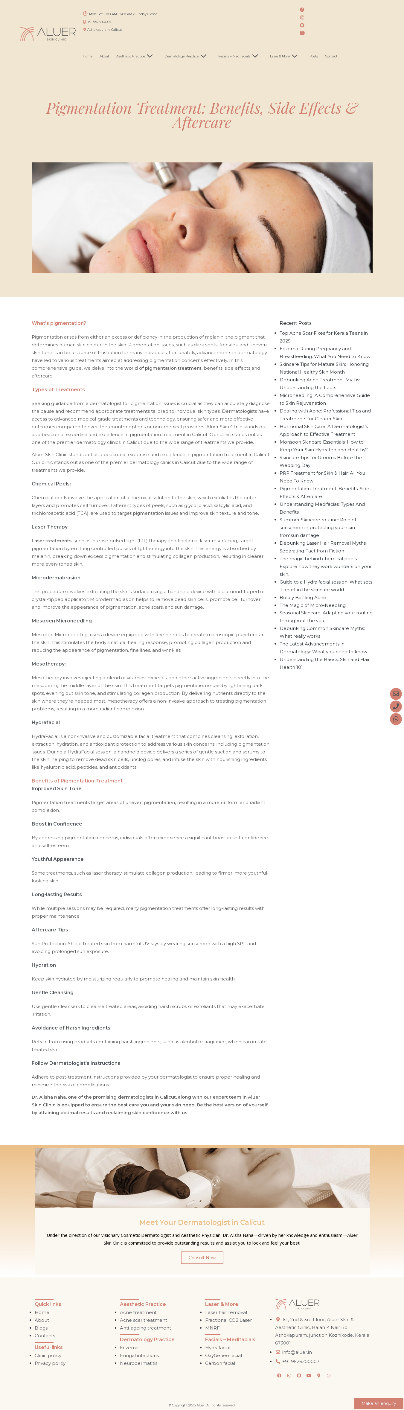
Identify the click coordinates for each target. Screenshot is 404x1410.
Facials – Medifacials (240, 56)
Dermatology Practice (188, 56)
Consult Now (202, 1257)
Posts (314, 56)
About (104, 56)
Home (87, 56)
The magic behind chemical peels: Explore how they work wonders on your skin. (326, 566)
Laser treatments (51, 540)
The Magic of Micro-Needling (313, 605)
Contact (331, 56)
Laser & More (286, 56)
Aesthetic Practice (137, 56)
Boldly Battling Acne (303, 597)
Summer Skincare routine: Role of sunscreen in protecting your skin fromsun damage (318, 527)
